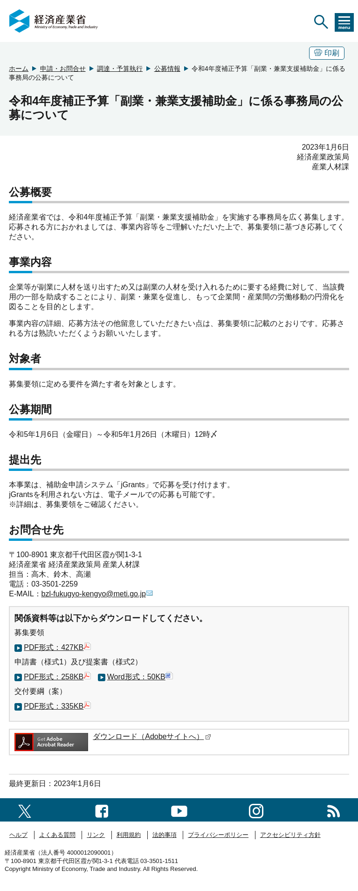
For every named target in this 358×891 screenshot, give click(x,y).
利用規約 (129, 834)
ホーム (18, 68)
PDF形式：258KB (57, 677)
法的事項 (164, 834)
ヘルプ (18, 834)
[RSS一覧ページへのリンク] (333, 810)
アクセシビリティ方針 (290, 834)
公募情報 (167, 68)
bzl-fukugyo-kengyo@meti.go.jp (97, 594)
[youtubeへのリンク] (179, 810)
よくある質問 (57, 834)
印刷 (326, 53)
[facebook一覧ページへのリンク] (102, 810)
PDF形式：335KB (57, 706)
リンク (96, 834)
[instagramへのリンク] (256, 810)
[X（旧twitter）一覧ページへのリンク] (24, 810)
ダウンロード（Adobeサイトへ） (152, 736)
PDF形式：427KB (57, 647)
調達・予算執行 (120, 68)
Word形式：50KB (140, 677)
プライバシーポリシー (218, 834)
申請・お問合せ (63, 68)
